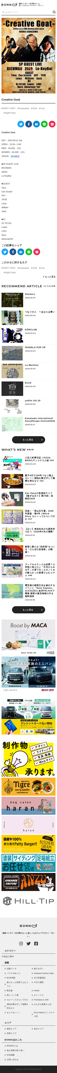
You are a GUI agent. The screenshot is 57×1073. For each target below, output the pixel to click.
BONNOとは (12, 1046)
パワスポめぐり (13, 973)
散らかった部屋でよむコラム (17, 984)
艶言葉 (10, 990)
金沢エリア (39, 1029)
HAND (36, 990)
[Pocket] (52, 124)
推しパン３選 (12, 995)
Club (35, 108)
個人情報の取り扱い (15, 1050)
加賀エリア (12, 1033)
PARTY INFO (9, 108)
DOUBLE (15, 156)
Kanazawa (24, 108)
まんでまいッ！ (13, 1012)
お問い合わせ (12, 1059)
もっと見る (50, 277)
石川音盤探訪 (40, 978)
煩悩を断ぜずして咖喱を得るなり (17, 1006)
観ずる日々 (39, 968)
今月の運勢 (39, 982)
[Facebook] (28, 124)
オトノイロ (39, 995)
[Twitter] (20, 124)
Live (43, 108)
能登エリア (12, 1029)
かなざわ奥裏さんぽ (42, 1004)
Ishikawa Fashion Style (44, 973)
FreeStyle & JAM (41, 1000)
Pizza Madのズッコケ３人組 (44, 1014)
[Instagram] (21, 943)
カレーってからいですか (17, 1000)
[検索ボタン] (53, 12)
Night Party (10, 113)
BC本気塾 (11, 978)
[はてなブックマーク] (36, 124)
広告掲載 (11, 1055)
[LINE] (44, 124)
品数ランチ (12, 968)
